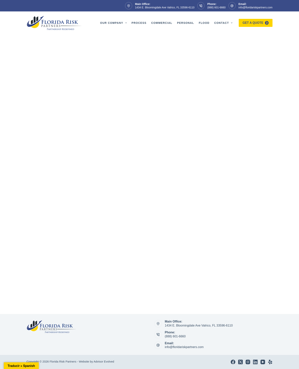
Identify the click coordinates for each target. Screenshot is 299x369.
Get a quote (256, 23)
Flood (204, 22)
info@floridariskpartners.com (255, 7)
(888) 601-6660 (216, 7)
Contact (224, 23)
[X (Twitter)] (240, 362)
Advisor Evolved (104, 361)
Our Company (114, 23)
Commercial (161, 22)
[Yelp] (270, 362)
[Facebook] (233, 362)
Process (139, 22)
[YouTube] (262, 362)
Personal (185, 22)
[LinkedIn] (255, 362)
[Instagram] (248, 362)
